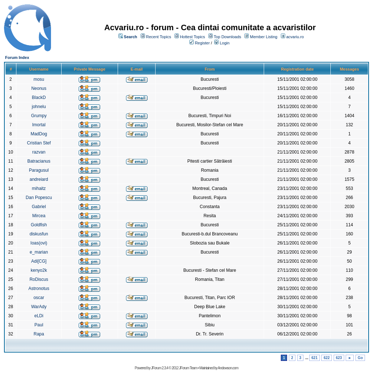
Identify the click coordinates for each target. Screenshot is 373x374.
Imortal (39, 124)
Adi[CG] (39, 261)
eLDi (38, 315)
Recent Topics (158, 37)
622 (326, 358)
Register (202, 43)
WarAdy (38, 306)
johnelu (39, 106)
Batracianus (38, 161)
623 (339, 358)
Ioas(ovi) (39, 243)
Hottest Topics (192, 37)
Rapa (39, 334)
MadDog (39, 133)
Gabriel (39, 206)
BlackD (39, 97)
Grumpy (39, 115)
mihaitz (39, 188)
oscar (39, 297)
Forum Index (17, 57)
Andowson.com (228, 368)
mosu (39, 79)
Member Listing (263, 37)
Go (360, 358)
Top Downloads (227, 37)
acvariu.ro (295, 37)
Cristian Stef (39, 143)
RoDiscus (39, 279)
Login (224, 43)
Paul (39, 324)
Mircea (39, 215)
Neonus (38, 88)
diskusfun (39, 233)
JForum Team (188, 368)
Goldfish (39, 224)
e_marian (39, 252)
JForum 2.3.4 (159, 368)
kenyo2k (39, 270)
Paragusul (39, 170)
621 (314, 358)
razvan (39, 152)
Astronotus (38, 288)
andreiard (39, 179)
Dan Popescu (39, 197)
